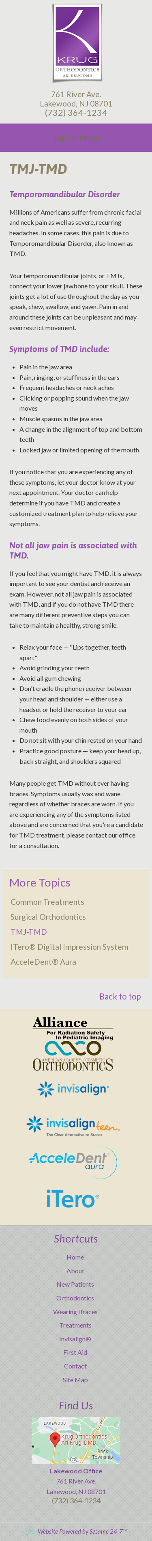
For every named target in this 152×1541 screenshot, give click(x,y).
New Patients (75, 1284)
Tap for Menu (76, 137)
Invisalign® (75, 1339)
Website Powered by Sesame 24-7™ (76, 1531)
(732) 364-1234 (76, 112)
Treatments (75, 1325)
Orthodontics (75, 1298)
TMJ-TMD (29, 931)
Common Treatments (47, 901)
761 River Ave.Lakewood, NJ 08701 (76, 99)
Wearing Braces (75, 1311)
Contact (75, 1366)
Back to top (120, 996)
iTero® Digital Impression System (69, 946)
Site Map (75, 1379)
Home (75, 1257)
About (75, 1271)
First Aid (75, 1352)
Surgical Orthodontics (48, 916)
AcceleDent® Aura (43, 961)
